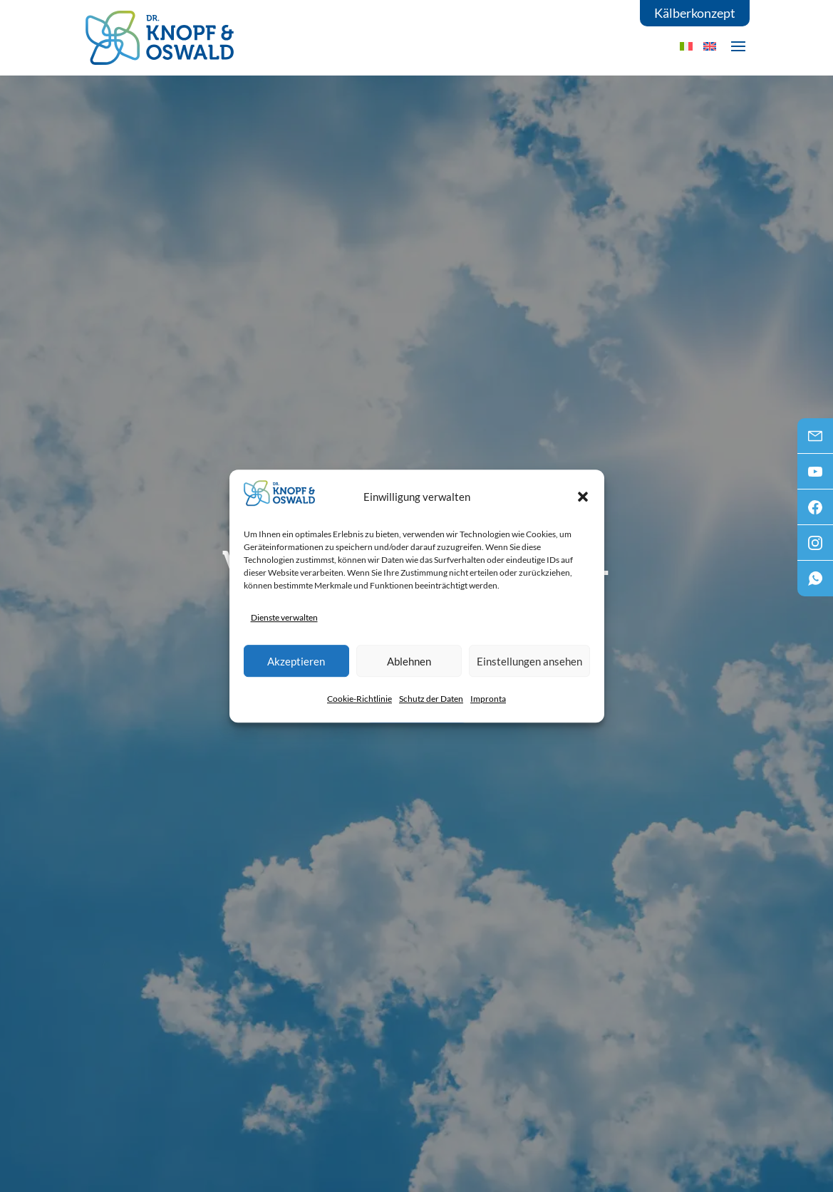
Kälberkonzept (694, 13)
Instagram (815, 547)
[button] (583, 496)
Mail (815, 440)
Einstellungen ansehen (529, 661)
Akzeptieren (296, 661)
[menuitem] (709, 46)
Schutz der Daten (431, 698)
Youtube (815, 476)
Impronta (488, 698)
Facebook (815, 511)
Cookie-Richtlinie (359, 698)
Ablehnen (409, 661)
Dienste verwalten (284, 617)
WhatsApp (815, 582)
